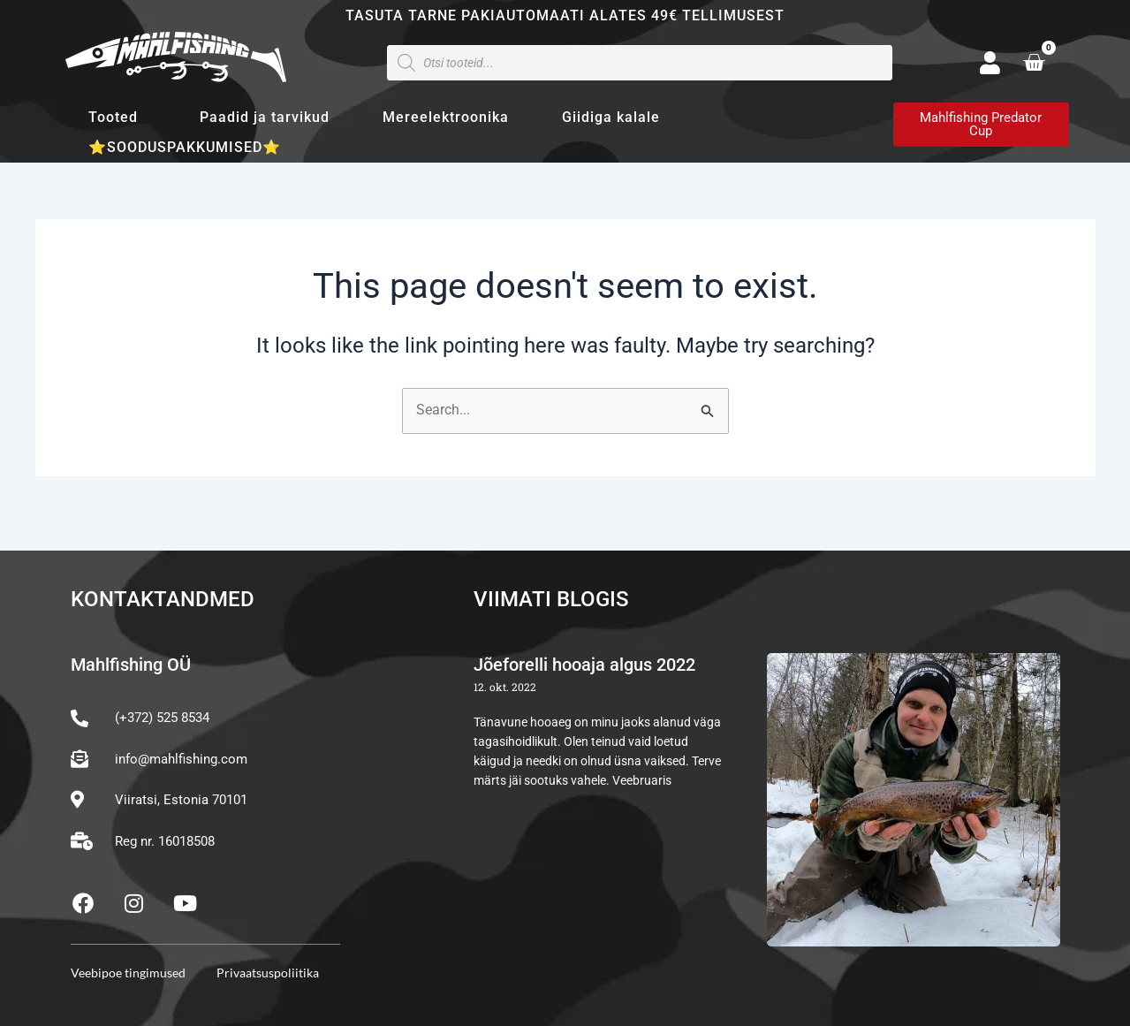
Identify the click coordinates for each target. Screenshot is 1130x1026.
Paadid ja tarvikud (265, 117)
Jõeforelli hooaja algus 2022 (584, 665)
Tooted (117, 117)
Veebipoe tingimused (128, 972)
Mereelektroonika (446, 117)
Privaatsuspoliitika (267, 972)
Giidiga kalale (611, 117)
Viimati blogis (551, 600)
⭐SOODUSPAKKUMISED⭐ (184, 147)
